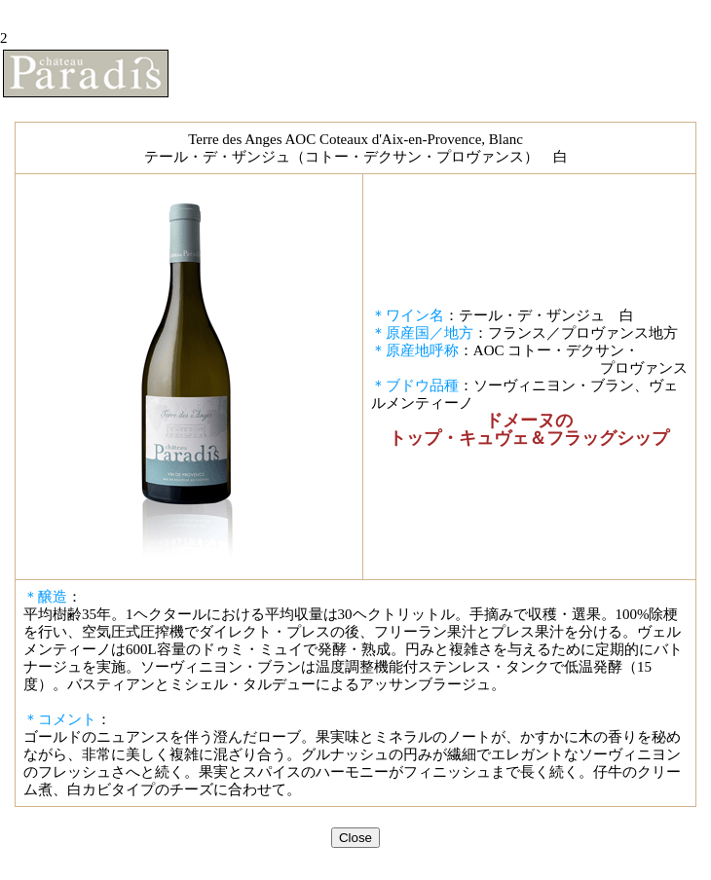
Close (355, 837)
